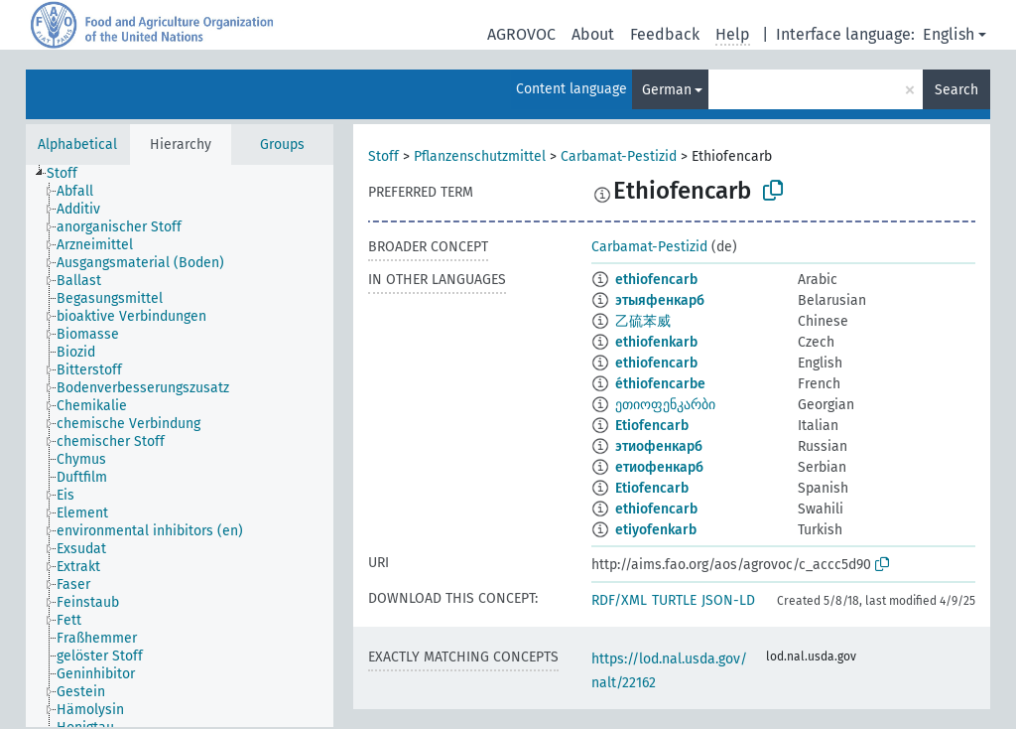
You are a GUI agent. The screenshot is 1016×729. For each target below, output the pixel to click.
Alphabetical (77, 144)
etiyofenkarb (656, 529)
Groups (282, 144)
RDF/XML (619, 600)
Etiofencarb (652, 425)
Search (956, 89)
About (593, 34)
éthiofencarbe (660, 383)
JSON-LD (728, 600)
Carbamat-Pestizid (619, 156)
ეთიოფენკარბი (665, 404)
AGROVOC (521, 34)
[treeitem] (70, 174)
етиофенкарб (659, 467)
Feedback (664, 34)
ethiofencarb (656, 279)
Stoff (383, 156)
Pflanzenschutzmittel (480, 156)
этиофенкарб (658, 446)
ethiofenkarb (656, 342)
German (667, 89)
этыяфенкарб (659, 300)
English (948, 34)
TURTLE (674, 600)
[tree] (179, 446)
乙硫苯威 (643, 321)
